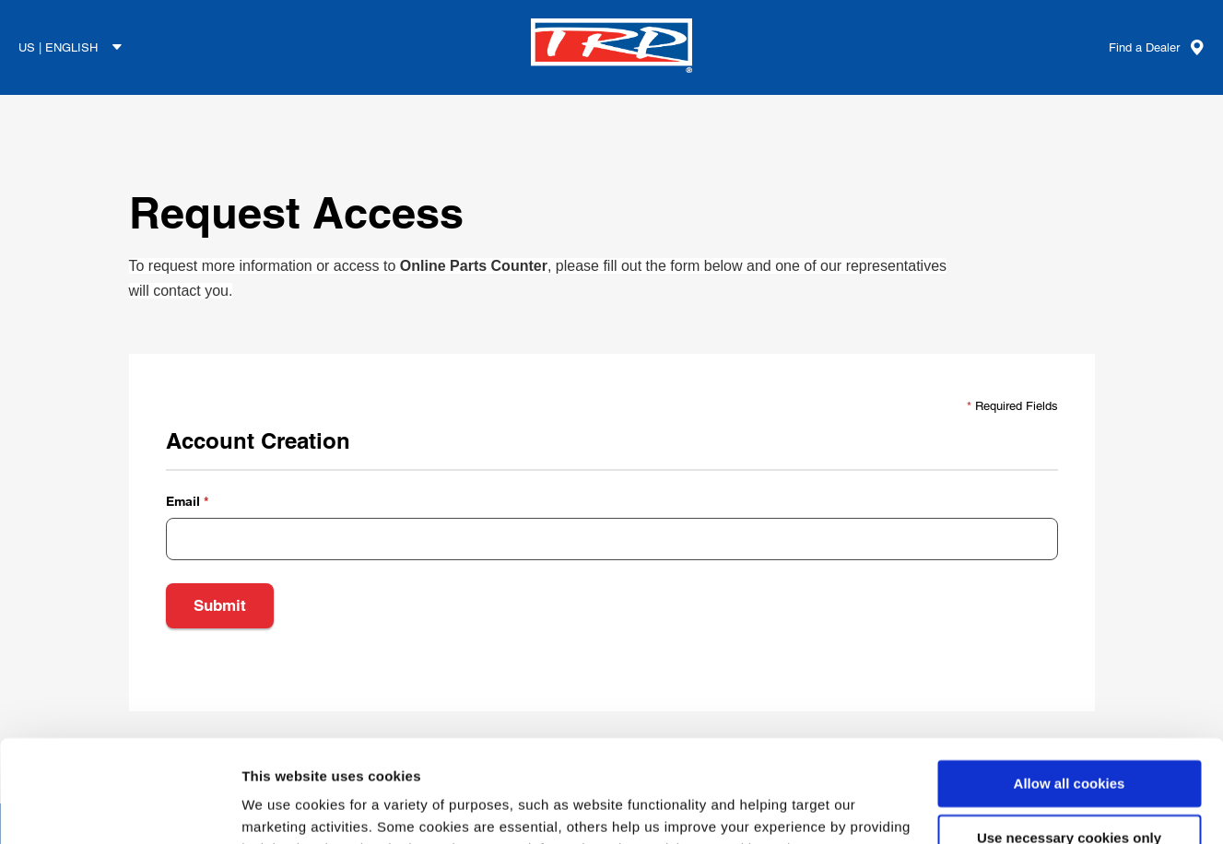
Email (183, 501)
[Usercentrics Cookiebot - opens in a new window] (119, 808)
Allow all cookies (1069, 691)
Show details (284, 807)
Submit (220, 605)
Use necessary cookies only (1069, 746)
